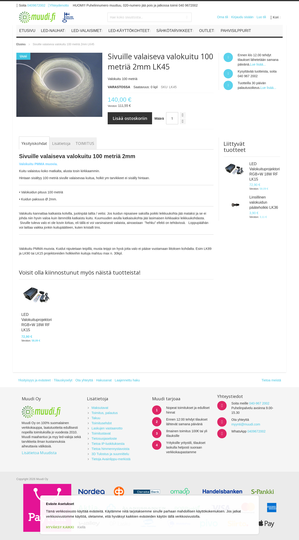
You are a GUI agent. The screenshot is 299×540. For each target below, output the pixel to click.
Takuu (96, 418)
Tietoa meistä (271, 380)
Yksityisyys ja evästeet (34, 380)
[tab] (34, 143)
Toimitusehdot (102, 423)
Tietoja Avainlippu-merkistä (111, 459)
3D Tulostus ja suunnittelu (110, 454)
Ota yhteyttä (84, 380)
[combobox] (149, 17)
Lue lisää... (258, 64)
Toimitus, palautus (105, 413)
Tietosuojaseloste (104, 438)
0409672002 (36, 5)
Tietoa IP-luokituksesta (108, 444)
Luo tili (261, 17)
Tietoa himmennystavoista (110, 449)
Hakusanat (104, 380)
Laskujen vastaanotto (107, 428)
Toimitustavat (101, 433)
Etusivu (20, 44)
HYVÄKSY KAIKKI (60, 527)
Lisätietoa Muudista (39, 452)
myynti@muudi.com (245, 424)
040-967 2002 (259, 403)
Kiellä (81, 527)
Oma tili (222, 17)
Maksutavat (100, 408)
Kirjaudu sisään (242, 17)
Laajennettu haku (127, 380)
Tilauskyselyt (63, 380)
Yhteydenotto (58, 5)
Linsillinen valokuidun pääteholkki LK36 (263, 202)
